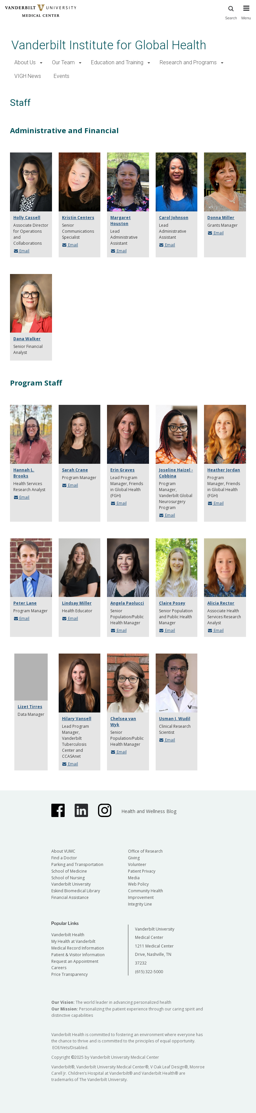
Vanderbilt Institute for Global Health (108, 45)
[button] (41, 63)
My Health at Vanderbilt (73, 941)
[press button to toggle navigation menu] (246, 15)
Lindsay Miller (77, 603)
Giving (134, 858)
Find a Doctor (64, 858)
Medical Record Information (77, 948)
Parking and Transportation (77, 864)
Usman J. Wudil (174, 718)
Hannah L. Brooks (23, 473)
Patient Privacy (141, 871)
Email (21, 251)
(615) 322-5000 (149, 971)
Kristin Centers (78, 217)
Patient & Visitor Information (78, 955)
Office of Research (145, 851)
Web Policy (138, 884)
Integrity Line (140, 904)
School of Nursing (68, 878)
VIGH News (27, 76)
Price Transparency (69, 974)
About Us (25, 62)
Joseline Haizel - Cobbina (176, 473)
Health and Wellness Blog (148, 811)
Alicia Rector (220, 603)
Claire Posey (172, 603)
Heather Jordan (223, 470)
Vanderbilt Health (67, 935)
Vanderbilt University (71, 884)
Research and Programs (188, 62)
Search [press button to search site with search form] (231, 11)
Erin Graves (122, 470)
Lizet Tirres (30, 706)
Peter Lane (25, 603)
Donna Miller (220, 217)
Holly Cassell (26, 217)
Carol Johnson (173, 217)
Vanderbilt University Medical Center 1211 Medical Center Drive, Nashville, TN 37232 (154, 946)
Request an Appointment (74, 961)
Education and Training (117, 62)
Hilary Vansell (76, 718)
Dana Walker (27, 339)
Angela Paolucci (127, 603)
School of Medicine (69, 871)
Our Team (63, 62)
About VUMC (63, 851)
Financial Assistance (70, 897)
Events (61, 76)
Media (134, 878)
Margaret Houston (120, 220)
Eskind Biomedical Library (75, 891)
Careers (58, 968)
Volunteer (137, 864)
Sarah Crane (75, 470)
